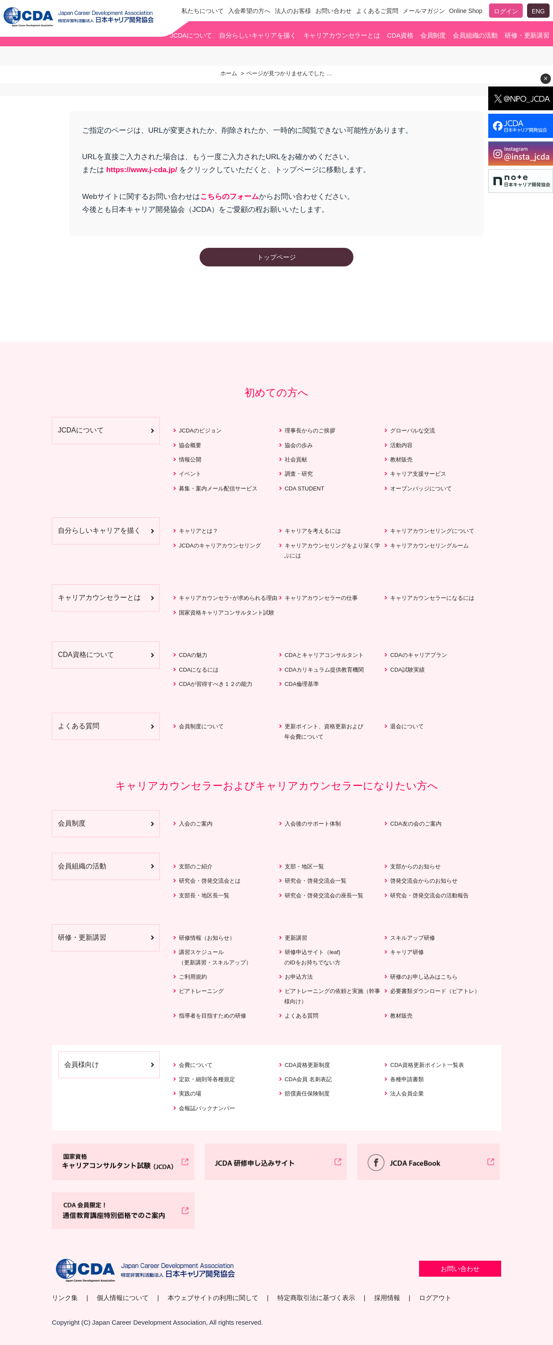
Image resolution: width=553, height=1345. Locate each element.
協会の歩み (299, 445)
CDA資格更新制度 (307, 1065)
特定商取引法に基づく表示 (316, 1297)
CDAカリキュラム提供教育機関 (324, 669)
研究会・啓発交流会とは (210, 880)
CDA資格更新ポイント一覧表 (427, 1065)
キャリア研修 (407, 952)
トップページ (276, 257)
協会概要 (190, 445)
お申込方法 (299, 977)
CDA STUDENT (304, 488)
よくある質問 (301, 1015)
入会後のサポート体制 (313, 823)
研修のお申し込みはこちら (424, 977)
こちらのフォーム (229, 196)
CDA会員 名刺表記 (308, 1079)
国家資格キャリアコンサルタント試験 (226, 612)
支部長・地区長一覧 (204, 895)
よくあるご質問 (377, 10)
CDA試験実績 (407, 669)
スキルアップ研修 (412, 938)
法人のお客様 (293, 10)
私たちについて (202, 10)
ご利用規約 (193, 977)
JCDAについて (191, 35)
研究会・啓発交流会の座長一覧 (324, 895)
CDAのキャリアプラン (418, 655)
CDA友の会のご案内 (415, 823)
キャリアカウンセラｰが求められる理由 (228, 598)
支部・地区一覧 (304, 866)
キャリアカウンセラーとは (341, 35)
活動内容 (401, 445)
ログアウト (435, 1297)
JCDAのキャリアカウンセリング (220, 545)
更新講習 (296, 938)
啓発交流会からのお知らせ (424, 880)
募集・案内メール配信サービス (218, 488)
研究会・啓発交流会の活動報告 (429, 895)
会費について (196, 1065)
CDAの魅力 (193, 655)
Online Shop (466, 10)
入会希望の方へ (249, 10)
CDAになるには (199, 669)
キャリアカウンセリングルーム (429, 545)
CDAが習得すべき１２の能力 (215, 684)
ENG (538, 11)
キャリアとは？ (198, 531)
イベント (190, 474)
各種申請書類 (407, 1079)
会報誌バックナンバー (207, 1108)
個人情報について (123, 1297)
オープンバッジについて (421, 488)
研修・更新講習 (527, 35)
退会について (407, 726)
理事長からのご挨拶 (310, 430)
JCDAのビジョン (200, 430)
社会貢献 (296, 459)
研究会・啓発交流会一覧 (315, 880)
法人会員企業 (407, 1093)
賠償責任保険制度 (307, 1093)
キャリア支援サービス (418, 474)
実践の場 (190, 1093)
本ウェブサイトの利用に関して (213, 1297)
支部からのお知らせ (415, 866)
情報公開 (190, 459)
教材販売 (401, 459)
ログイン (506, 11)
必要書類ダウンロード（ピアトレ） (435, 991)
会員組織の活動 (475, 35)
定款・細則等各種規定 (207, 1079)
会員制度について (201, 726)
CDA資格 (400, 35)
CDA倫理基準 (302, 684)
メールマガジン (424, 10)
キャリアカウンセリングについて (432, 531)
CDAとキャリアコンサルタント (324, 655)
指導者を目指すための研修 (212, 1015)
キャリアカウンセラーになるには (432, 598)
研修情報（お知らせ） (207, 938)
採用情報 (387, 1297)
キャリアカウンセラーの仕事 (321, 598)
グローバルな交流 (412, 430)
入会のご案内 (196, 823)
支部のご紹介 (196, 866)
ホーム (228, 73)
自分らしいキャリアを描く (257, 35)
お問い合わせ (333, 10)
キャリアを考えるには (313, 531)
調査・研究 (299, 474)
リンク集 (65, 1297)
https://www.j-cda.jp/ (142, 170)
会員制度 (433, 35)
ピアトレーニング (201, 991)
